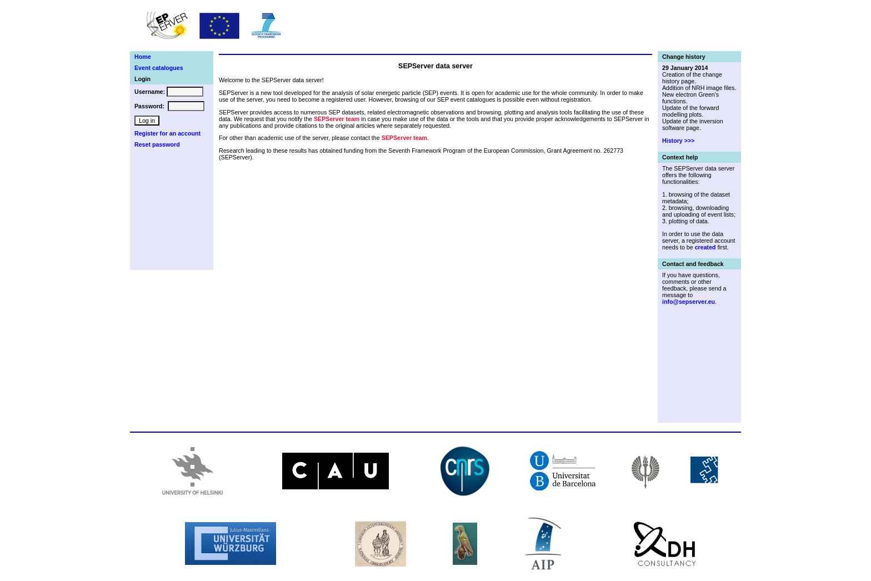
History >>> (678, 140)
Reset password (157, 144)
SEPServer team (336, 119)
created (705, 247)
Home (142, 56)
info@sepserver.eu (688, 301)
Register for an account (167, 133)
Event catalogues (158, 67)
